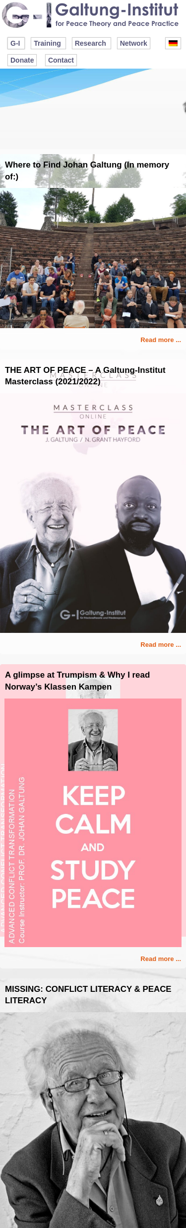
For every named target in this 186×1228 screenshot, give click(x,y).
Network (133, 43)
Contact (61, 60)
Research (90, 43)
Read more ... (160, 340)
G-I (15, 43)
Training (47, 43)
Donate (22, 60)
